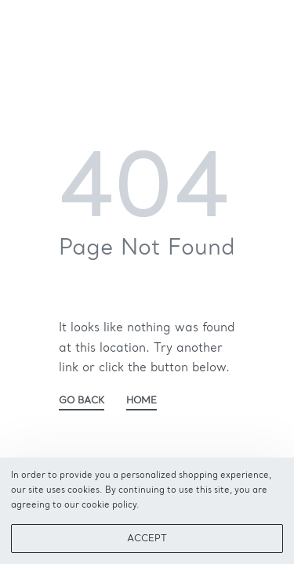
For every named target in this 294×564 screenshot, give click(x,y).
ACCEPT (147, 539)
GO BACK (81, 401)
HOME (141, 401)
